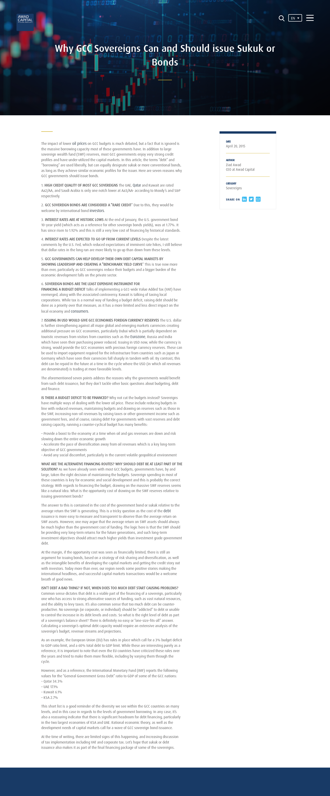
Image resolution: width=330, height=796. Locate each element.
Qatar (143, 188)
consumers (115, 337)
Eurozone (48, 370)
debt (45, 576)
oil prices (82, 143)
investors (105, 215)
